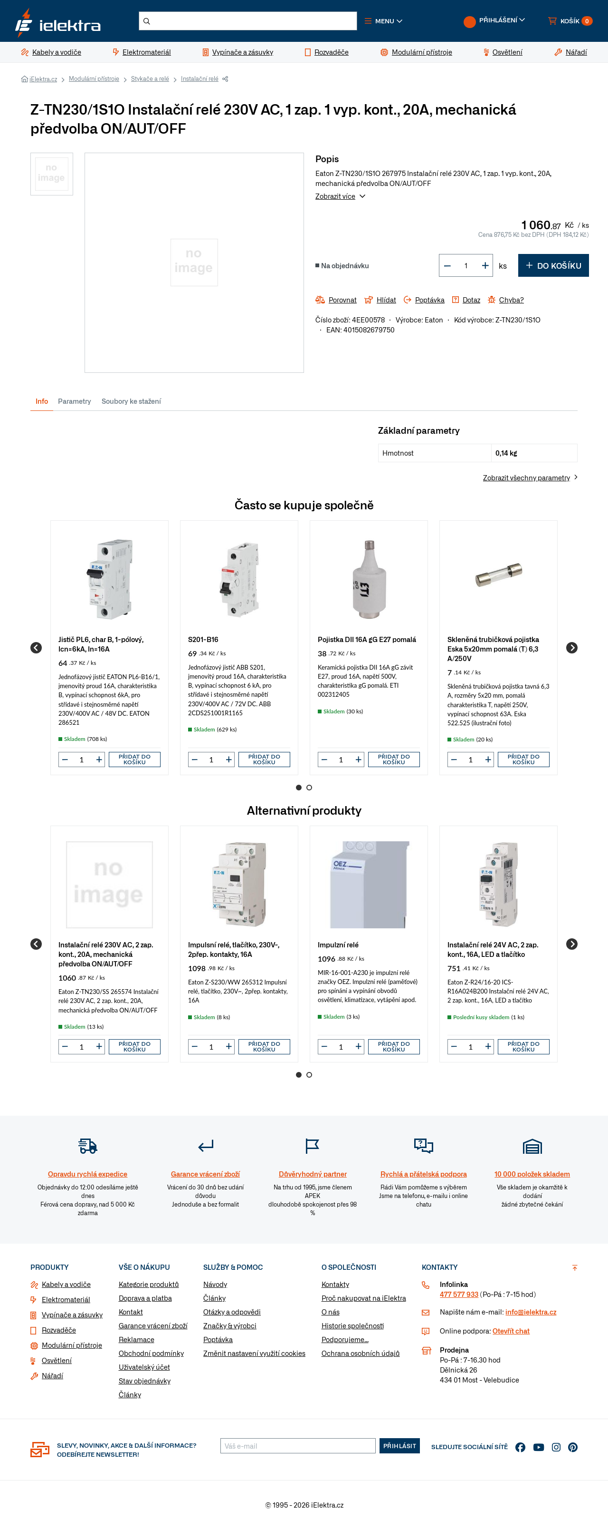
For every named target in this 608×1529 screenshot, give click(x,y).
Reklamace (136, 1339)
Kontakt (131, 1311)
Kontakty (335, 1284)
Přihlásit (400, 1445)
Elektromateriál (66, 1299)
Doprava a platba (145, 1298)
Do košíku (553, 265)
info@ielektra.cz (530, 1311)
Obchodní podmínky (151, 1353)
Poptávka (218, 1339)
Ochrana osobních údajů (361, 1353)
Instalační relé (199, 78)
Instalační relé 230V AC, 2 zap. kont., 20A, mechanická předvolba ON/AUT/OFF (105, 953)
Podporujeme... (345, 1339)
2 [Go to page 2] (309, 787)
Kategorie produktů (149, 1284)
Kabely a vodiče (66, 1284)
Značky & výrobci (229, 1325)
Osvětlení (57, 1360)
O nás (331, 1311)
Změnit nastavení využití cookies (254, 1353)
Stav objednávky (145, 1380)
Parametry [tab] (74, 401)
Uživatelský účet (144, 1367)
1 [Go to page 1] (299, 787)
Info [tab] (42, 401)
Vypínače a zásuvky (72, 1314)
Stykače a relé (150, 78)
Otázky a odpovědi (232, 1311)
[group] (109, 647)
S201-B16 (203, 639)
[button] (384, 21)
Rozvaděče (59, 1330)
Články (130, 1394)
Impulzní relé (338, 944)
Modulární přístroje (94, 78)
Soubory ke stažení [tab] (131, 401)
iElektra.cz (43, 79)
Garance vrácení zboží (153, 1325)
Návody (215, 1284)
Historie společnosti (353, 1325)
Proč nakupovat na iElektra (364, 1298)
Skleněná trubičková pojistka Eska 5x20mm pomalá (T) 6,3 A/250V (493, 648)
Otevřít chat (511, 1330)
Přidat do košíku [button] (135, 759)
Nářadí (52, 1375)
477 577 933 (459, 1294)
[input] (81, 759)
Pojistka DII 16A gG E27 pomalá (367, 639)
